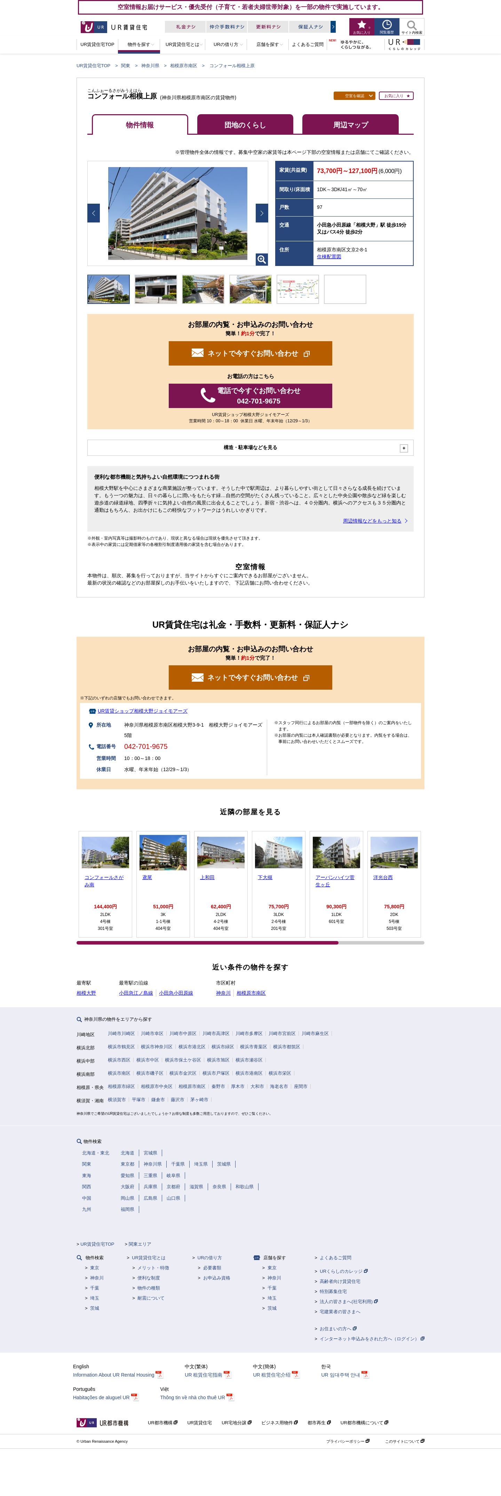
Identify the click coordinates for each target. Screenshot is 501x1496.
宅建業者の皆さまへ (340, 1311)
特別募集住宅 (333, 1291)
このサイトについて (404, 1441)
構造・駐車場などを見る (250, 447)
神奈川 (223, 993)
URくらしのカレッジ (343, 1271)
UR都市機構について (364, 1422)
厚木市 (238, 1086)
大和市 (257, 1086)
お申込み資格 (216, 1277)
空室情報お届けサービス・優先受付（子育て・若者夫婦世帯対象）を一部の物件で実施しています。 (251, 6)
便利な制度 (148, 1277)
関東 (125, 65)
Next (262, 213)
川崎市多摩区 (249, 1033)
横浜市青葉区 (253, 1046)
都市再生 (319, 1422)
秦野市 (218, 1086)
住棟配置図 (329, 256)
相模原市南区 (183, 65)
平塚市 (138, 1099)
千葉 (94, 1288)
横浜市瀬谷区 (249, 1060)
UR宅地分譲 (236, 1422)
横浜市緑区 (223, 1046)
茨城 (94, 1308)
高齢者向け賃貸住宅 (340, 1281)
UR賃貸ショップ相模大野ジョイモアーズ (143, 711)
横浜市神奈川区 (157, 1046)
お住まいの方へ (338, 1328)
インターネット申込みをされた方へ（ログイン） (372, 1338)
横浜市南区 (119, 1073)
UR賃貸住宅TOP (93, 65)
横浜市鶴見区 (121, 1046)
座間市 (301, 1086)
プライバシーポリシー (347, 1441)
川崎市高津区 (216, 1033)
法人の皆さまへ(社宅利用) (348, 1301)
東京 (94, 1267)
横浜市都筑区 (286, 1046)
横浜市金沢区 (183, 1073)
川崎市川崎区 (121, 1033)
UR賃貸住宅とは (149, 1257)
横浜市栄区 (280, 1073)
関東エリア (140, 1244)
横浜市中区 (147, 1060)
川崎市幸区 (152, 1033)
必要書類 (212, 1267)
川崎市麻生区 (315, 1033)
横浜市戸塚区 (216, 1073)
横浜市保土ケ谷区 (183, 1060)
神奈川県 (150, 65)
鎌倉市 (158, 1099)
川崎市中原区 (183, 1033)
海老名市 (279, 1086)
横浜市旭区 (218, 1060)
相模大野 (86, 993)
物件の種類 (148, 1288)
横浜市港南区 (249, 1073)
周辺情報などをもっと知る (372, 521)
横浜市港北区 (192, 1046)
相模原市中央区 (157, 1086)
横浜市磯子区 (150, 1073)
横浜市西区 (119, 1060)
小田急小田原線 (176, 993)
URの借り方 (210, 1257)
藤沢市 (177, 1099)
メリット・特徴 (153, 1267)
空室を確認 (354, 96)
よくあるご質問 (335, 1257)
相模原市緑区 (121, 1086)
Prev (93, 213)
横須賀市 (117, 1099)
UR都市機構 (162, 1422)
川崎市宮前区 (282, 1033)
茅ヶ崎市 (199, 1099)
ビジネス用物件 (279, 1422)
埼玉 (94, 1298)
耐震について (151, 1298)
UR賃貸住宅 (199, 1422)
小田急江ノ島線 (136, 993)
